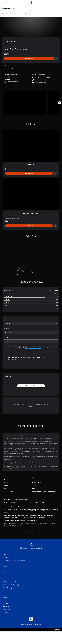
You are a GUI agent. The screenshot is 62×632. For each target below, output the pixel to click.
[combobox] (31, 323)
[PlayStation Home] (31, 2)
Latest (4, 14)
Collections (11, 14)
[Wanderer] (24, 103)
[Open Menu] (2, 2)
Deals (19, 14)
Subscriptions (28, 14)
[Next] (59, 102)
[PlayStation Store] (8, 8)
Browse (37, 14)
